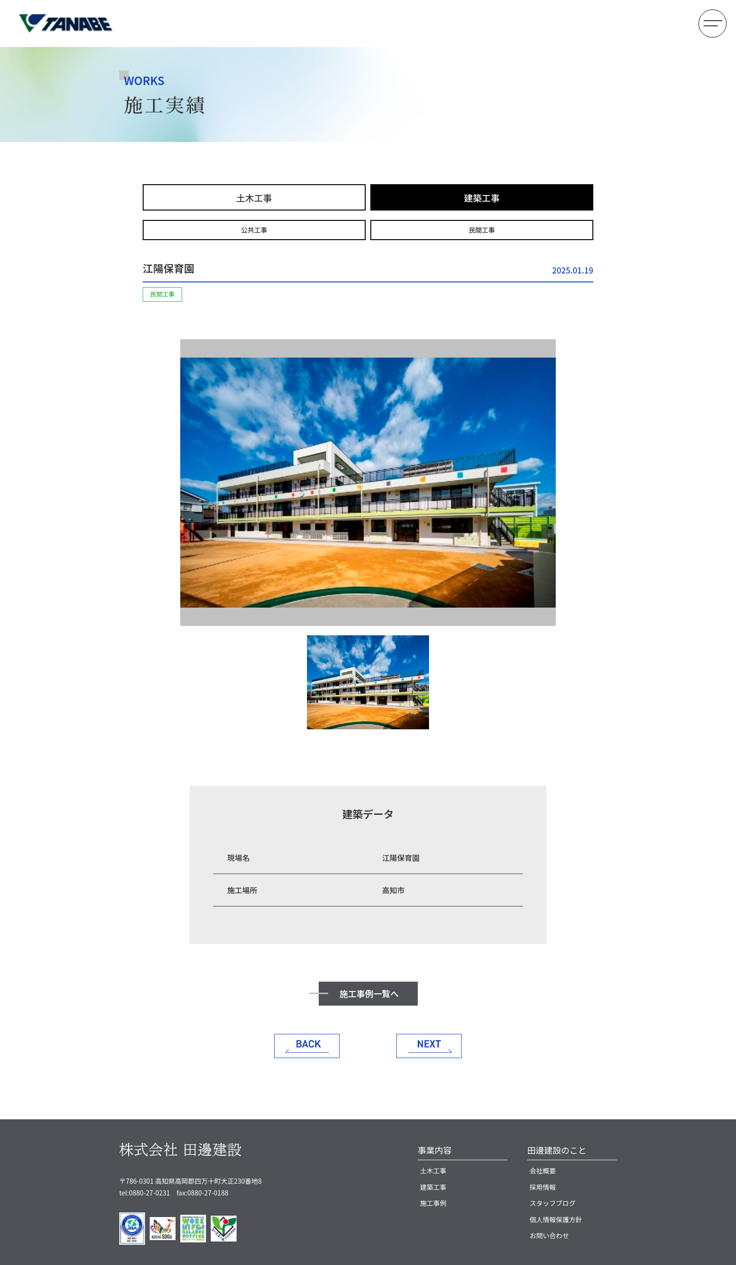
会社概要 (542, 1170)
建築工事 (481, 197)
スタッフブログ (552, 1203)
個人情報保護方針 (555, 1219)
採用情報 (542, 1187)
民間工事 (482, 229)
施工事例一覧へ (369, 993)
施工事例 (433, 1203)
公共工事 (254, 229)
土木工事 (254, 197)
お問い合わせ (549, 1235)
